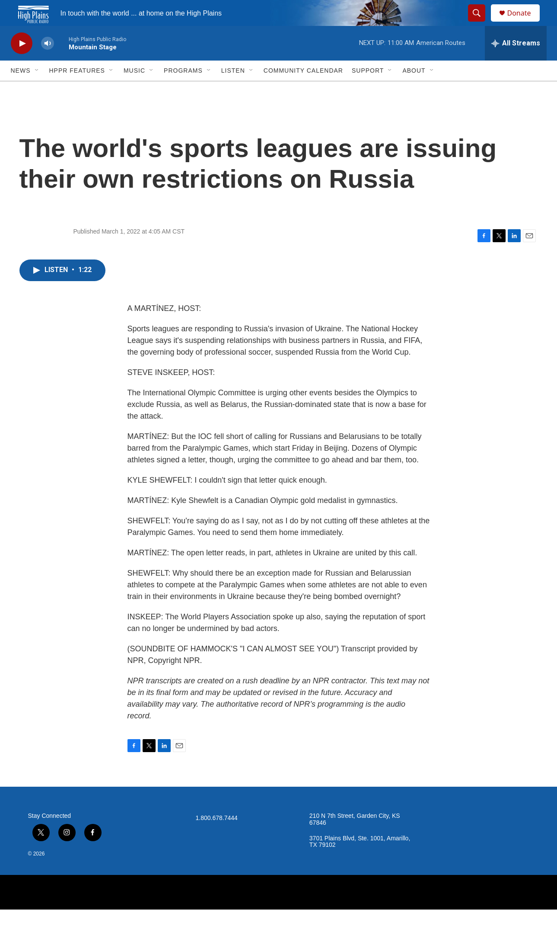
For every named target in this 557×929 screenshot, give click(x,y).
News (21, 89)
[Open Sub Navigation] (37, 89)
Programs (183, 89)
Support (368, 89)
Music (134, 89)
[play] (22, 63)
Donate (524, 22)
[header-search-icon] (481, 23)
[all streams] (516, 62)
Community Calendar (303, 89)
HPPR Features (77, 89)
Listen (233, 89)
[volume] (47, 63)
